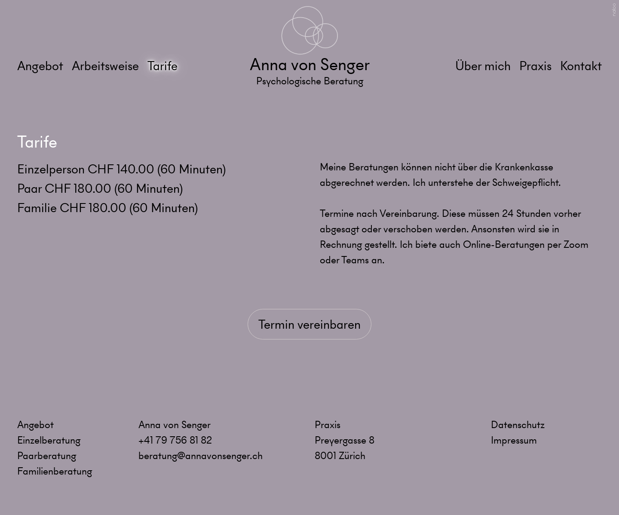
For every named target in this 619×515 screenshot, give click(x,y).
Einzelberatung (48, 440)
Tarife (162, 66)
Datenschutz (518, 425)
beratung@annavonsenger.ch (200, 456)
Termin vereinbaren (309, 324)
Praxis (535, 66)
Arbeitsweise (105, 66)
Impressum (514, 440)
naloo (614, 9)
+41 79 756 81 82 (175, 440)
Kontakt (581, 66)
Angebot (40, 66)
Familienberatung (54, 471)
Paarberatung (46, 456)
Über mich (483, 66)
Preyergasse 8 (344, 440)
